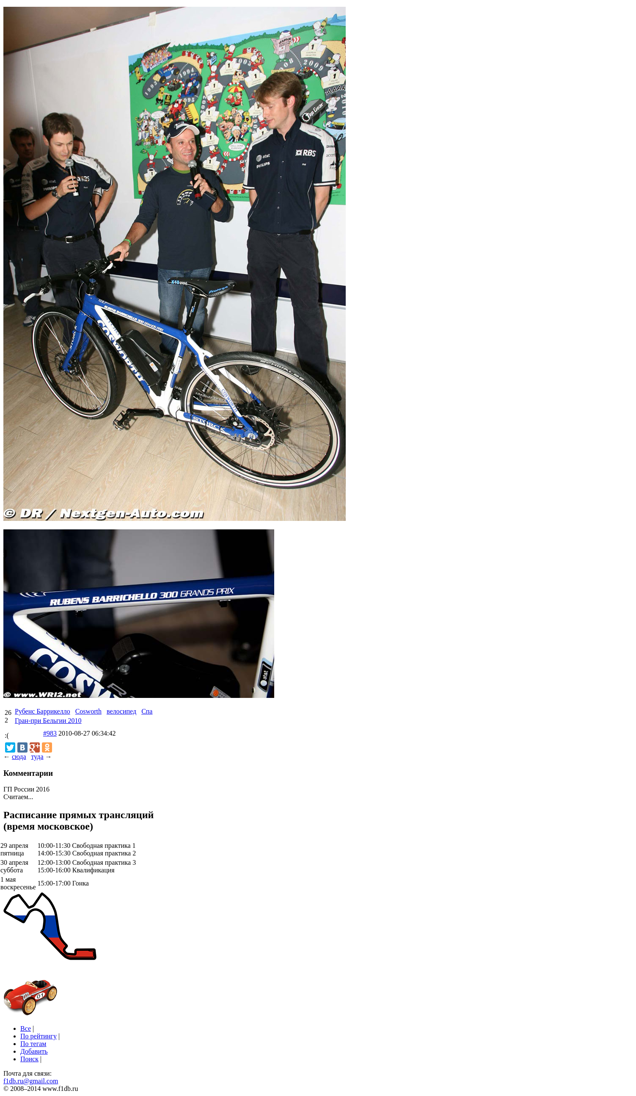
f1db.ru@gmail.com (30, 1081)
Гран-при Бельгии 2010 (48, 720)
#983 (50, 733)
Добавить (34, 1051)
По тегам (33, 1043)
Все (25, 1028)
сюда (19, 756)
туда (37, 756)
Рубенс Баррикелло (42, 711)
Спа (146, 711)
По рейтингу (38, 1036)
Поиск (29, 1059)
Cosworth (88, 711)
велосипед (121, 711)
